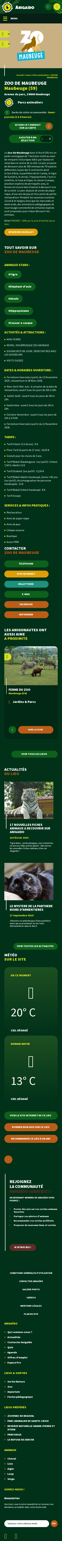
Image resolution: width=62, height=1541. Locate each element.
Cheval (11, 1459)
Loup (10, 1474)
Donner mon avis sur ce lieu (30, 1127)
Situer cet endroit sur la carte (33, 126)
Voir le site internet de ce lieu (30, 1115)
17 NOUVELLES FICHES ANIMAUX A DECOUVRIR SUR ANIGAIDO (30, 828)
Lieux (28, 75)
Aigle (10, 1469)
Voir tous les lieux (34, 754)
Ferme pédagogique (20, 1397)
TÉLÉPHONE (26, 564)
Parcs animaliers (41, 75)
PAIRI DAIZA (14, 1434)
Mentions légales (31, 1305)
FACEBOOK (26, 604)
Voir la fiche (35, 729)
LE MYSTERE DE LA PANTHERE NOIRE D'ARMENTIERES (31, 908)
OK (54, 1523)
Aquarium (13, 1392)
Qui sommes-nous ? (19, 1332)
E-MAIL (26, 594)
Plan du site (31, 1314)
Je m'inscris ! (22, 1247)
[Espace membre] (48, 6)
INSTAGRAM (26, 614)
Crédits (31, 1297)
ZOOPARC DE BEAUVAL (20, 1416)
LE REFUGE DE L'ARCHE (20, 1440)
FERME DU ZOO (19, 690)
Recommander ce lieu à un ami (30, 1139)
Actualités (14, 1337)
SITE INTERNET (26, 574)
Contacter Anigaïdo (31, 1281)
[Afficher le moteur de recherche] (56, 6)
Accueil (20, 75)
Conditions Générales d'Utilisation (31, 1273)
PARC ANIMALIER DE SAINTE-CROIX (28, 1421)
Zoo (9, 1387)
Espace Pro (14, 1362)
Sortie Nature (16, 1381)
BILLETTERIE (26, 584)
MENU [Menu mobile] (10, 18)
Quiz (10, 1347)
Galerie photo (31, 1289)
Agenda (12, 1352)
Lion (10, 1464)
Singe (11, 1479)
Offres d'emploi (17, 1357)
